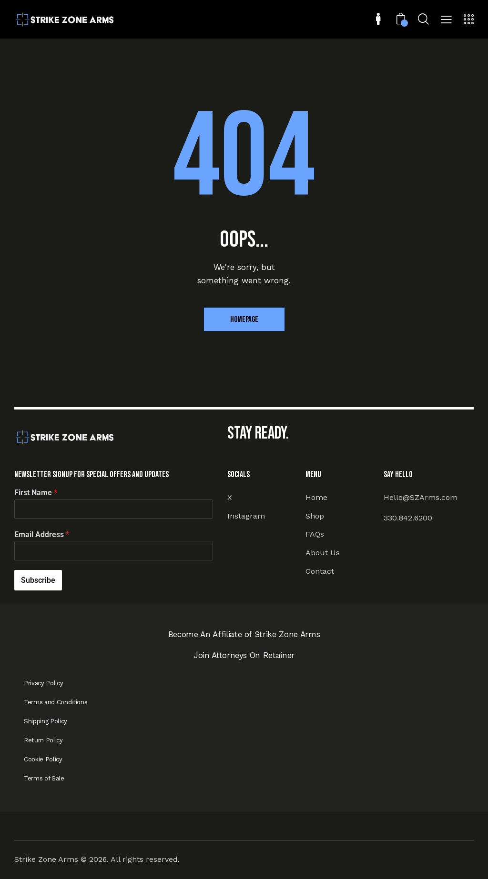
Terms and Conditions (55, 702)
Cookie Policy (43, 759)
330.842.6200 (408, 517)
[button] (446, 20)
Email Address (41, 534)
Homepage (244, 319)
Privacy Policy (43, 683)
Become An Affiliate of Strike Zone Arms (244, 634)
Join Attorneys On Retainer (244, 655)
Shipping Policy (45, 721)
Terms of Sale (44, 778)
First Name (35, 492)
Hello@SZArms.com (421, 497)
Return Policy (43, 740)
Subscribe (38, 580)
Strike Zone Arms (46, 859)
